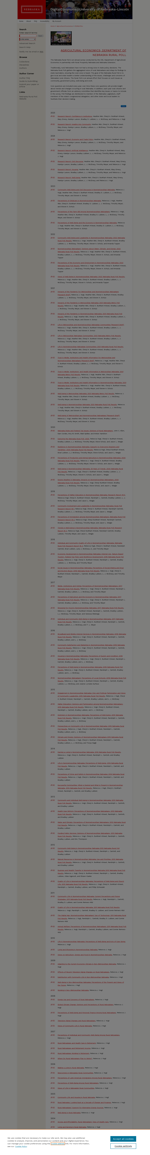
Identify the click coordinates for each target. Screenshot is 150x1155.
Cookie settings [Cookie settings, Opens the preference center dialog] (123, 1146)
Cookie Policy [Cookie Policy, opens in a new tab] (21, 1146)
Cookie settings (58, 1144)
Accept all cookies (123, 1138)
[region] (75, 1142)
